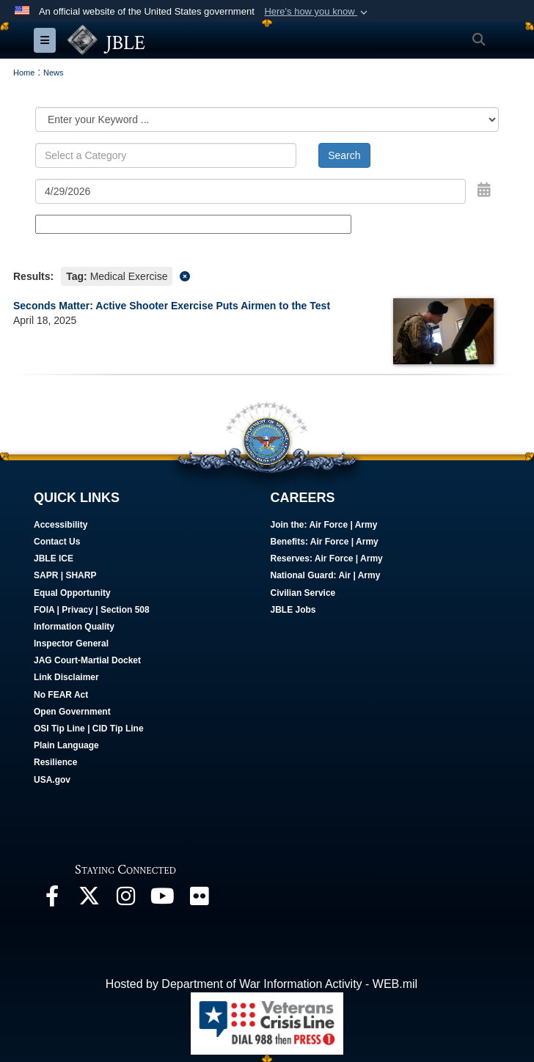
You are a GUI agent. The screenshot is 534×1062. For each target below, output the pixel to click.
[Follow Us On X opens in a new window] (88, 899)
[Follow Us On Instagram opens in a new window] (125, 899)
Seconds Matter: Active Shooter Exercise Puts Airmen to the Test (171, 305)
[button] (317, 11)
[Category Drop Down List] (267, 119)
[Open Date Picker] (484, 189)
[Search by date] (250, 191)
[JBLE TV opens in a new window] (162, 899)
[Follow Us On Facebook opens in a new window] (52, 899)
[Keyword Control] (165, 155)
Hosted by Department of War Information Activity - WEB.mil (261, 984)
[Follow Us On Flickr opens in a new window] (198, 899)
